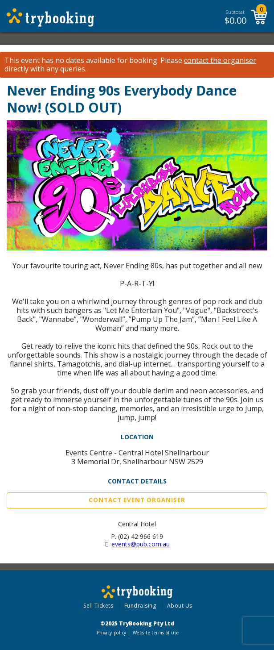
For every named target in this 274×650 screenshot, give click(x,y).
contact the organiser (220, 60)
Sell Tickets (98, 605)
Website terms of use (156, 632)
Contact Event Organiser (137, 500)
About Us (179, 605)
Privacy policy (112, 632)
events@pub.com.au (140, 544)
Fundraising (140, 605)
